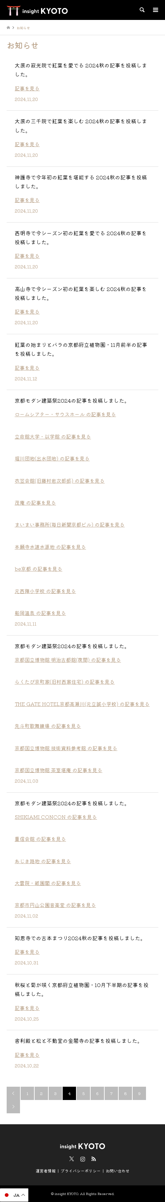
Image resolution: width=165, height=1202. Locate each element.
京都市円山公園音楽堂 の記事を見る (55, 904)
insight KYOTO (66, 1193)
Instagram (82, 1158)
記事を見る (27, 88)
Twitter (71, 1158)
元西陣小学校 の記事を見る (45, 590)
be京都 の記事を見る (38, 568)
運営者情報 (46, 1170)
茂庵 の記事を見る (35, 502)
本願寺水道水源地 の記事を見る (50, 546)
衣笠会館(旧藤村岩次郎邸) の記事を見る (60, 480)
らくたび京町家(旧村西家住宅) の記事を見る (65, 681)
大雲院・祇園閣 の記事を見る (48, 882)
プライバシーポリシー (81, 1170)
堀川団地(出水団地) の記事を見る (52, 458)
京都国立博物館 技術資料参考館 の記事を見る (66, 748)
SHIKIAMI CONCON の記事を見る (56, 816)
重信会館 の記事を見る (40, 838)
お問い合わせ (118, 1170)
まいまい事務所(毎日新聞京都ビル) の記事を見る (70, 524)
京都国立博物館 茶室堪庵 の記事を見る (58, 769)
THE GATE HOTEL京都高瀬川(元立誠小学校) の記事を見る (82, 703)
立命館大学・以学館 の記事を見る (53, 436)
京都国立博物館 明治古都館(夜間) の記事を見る (68, 659)
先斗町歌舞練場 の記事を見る (48, 725)
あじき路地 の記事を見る (43, 860)
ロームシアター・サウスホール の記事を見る (65, 414)
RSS (93, 1158)
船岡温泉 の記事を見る (40, 612)
